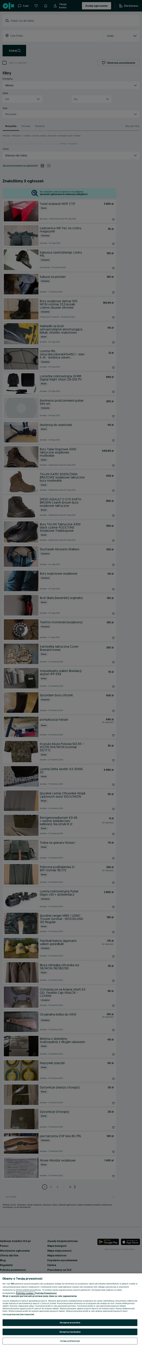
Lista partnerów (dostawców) (18, 1314)
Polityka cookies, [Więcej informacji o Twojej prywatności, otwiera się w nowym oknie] (25, 1293)
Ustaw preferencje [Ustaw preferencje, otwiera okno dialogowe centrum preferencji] (70, 1341)
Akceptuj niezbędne (70, 1332)
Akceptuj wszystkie (70, 1322)
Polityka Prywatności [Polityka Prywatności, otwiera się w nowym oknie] (46, 1293)
